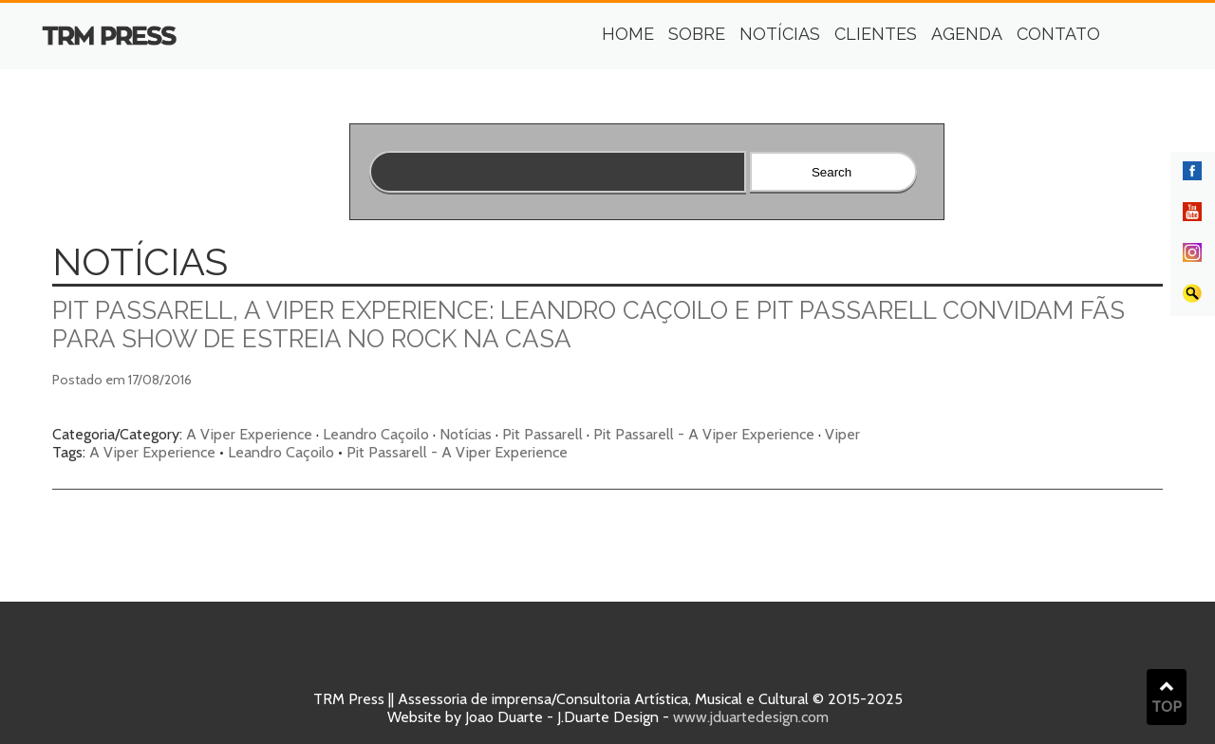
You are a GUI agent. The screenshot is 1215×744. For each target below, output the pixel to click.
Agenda (966, 34)
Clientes (875, 34)
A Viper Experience (249, 434)
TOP (1166, 697)
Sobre (696, 34)
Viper (842, 434)
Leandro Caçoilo (376, 434)
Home (628, 34)
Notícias (779, 34)
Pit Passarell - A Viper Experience (703, 434)
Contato (1058, 34)
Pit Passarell (542, 434)
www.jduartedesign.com (751, 717)
